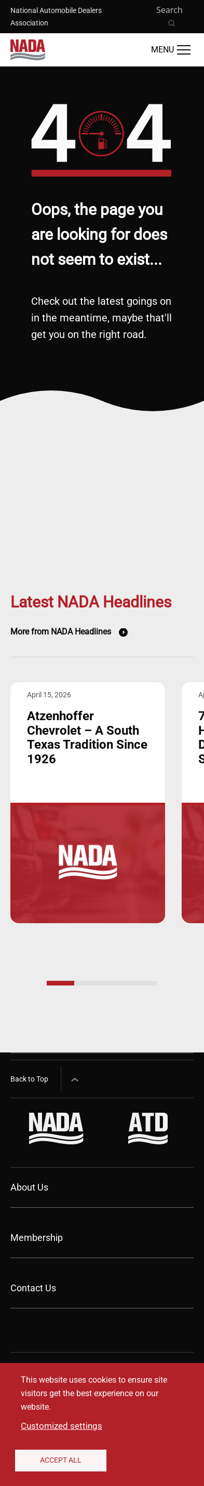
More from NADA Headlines (60, 632)
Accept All (60, 1460)
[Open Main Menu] (171, 50)
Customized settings (61, 1426)
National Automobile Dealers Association (56, 16)
